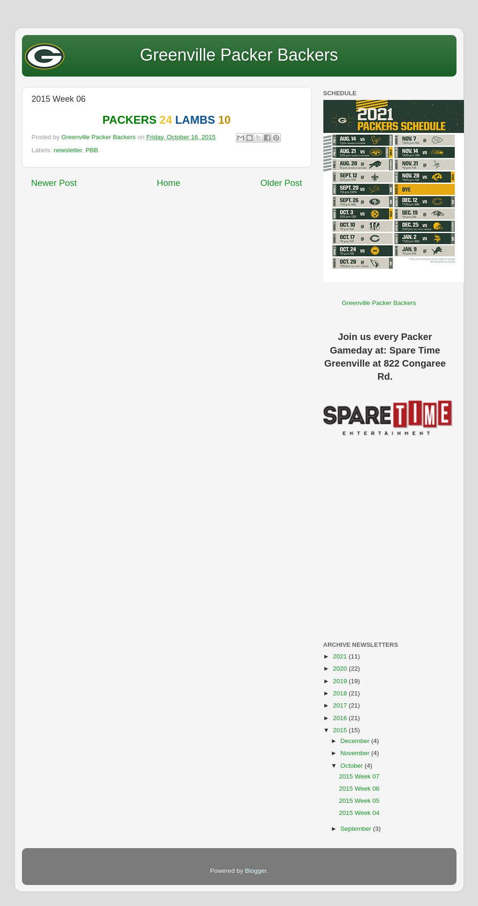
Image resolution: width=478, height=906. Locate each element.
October (353, 765)
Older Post (281, 183)
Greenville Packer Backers (239, 54)
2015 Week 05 (359, 800)
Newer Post (54, 183)
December (356, 740)
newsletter (68, 150)
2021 (341, 656)
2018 (341, 693)
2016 (341, 718)
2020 (341, 668)
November (356, 753)
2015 (341, 730)
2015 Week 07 (359, 776)
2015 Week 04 (359, 812)
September (357, 828)
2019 (341, 681)
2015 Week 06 (359, 788)
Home (168, 183)
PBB (92, 150)
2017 (341, 705)
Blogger (255, 870)
